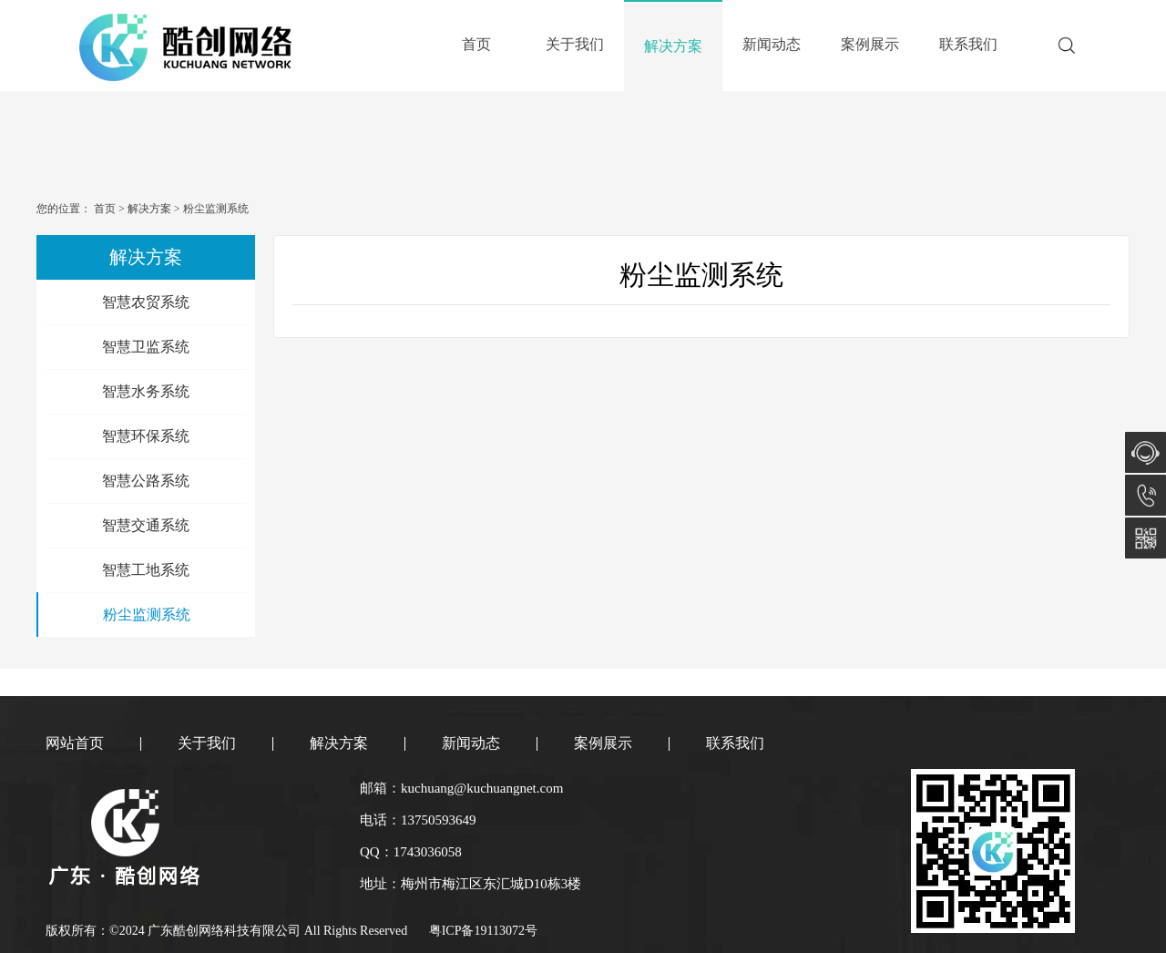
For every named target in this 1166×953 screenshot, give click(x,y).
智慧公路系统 (145, 480)
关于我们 (575, 44)
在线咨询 (1145, 452)
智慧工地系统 (145, 570)
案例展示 (870, 44)
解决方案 (673, 46)
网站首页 (75, 743)
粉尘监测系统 (214, 208)
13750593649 (1145, 495)
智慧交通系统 (145, 525)
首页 (476, 44)
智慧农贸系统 (145, 302)
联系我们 (968, 44)
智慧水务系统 (145, 391)
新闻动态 (771, 44)
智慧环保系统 (145, 436)
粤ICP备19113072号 (483, 931)
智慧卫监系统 (145, 346)
